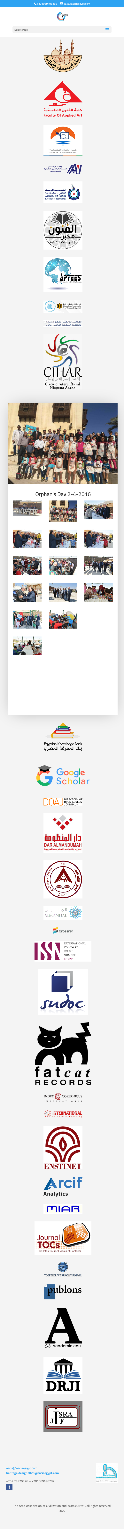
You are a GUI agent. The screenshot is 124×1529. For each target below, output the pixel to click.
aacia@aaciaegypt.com (21, 1468)
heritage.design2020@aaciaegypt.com (32, 1473)
